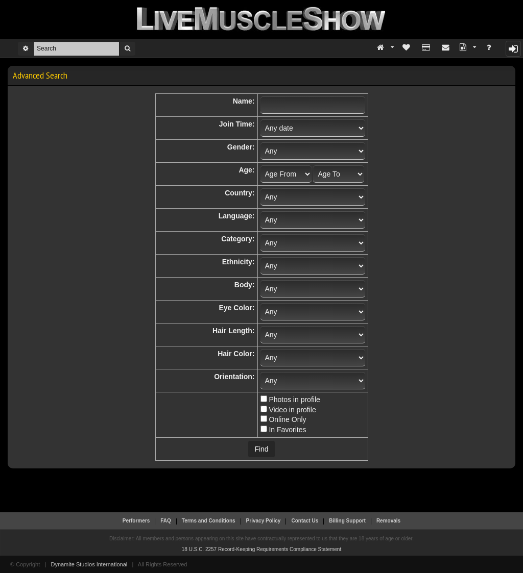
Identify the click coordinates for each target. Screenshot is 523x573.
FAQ (165, 521)
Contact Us (304, 521)
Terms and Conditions (208, 521)
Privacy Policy (263, 521)
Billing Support (347, 521)
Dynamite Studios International (89, 564)
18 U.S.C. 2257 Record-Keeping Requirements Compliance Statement (261, 549)
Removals (388, 521)
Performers (136, 521)
